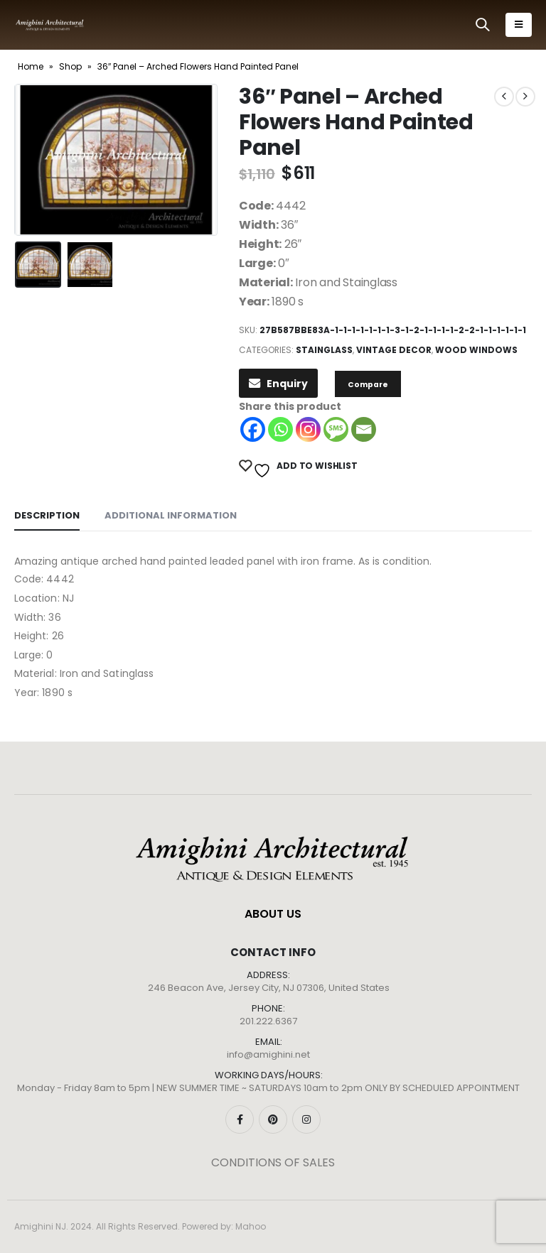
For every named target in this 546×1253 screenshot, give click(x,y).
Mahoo (250, 1226)
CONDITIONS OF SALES (273, 1162)
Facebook (239, 1119)
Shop (70, 66)
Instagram (306, 1119)
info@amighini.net (268, 1054)
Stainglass (324, 350)
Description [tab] (47, 515)
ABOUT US (273, 914)
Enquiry (278, 383)
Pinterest (273, 1119)
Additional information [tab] (171, 515)
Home (30, 66)
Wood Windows (476, 350)
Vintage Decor (394, 350)
